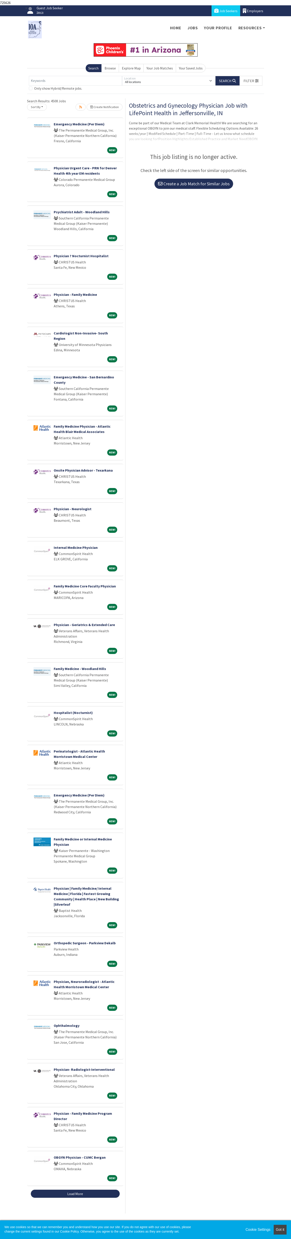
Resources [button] (250, 27)
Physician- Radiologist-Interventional (84, 1069)
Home (175, 27)
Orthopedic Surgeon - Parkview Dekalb (85, 943)
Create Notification (104, 107)
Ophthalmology (66, 1025)
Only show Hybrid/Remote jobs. (58, 88)
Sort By (36, 107)
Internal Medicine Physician (76, 547)
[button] (251, 81)
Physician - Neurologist (72, 509)
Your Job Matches (159, 68)
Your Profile (218, 27)
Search (93, 68)
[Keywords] (75, 81)
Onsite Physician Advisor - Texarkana (83, 470)
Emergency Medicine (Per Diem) (79, 124)
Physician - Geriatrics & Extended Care (84, 624)
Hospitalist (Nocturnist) (73, 712)
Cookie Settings (257, 1229)
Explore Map (131, 68)
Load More (75, 1194)
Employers (253, 11)
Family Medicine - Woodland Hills (80, 668)
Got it (280, 1229)
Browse (110, 68)
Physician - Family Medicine (75, 294)
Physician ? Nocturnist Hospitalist (81, 256)
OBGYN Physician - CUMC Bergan (80, 1157)
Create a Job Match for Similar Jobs (194, 183)
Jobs (193, 27)
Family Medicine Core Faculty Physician (85, 586)
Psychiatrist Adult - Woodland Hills (82, 212)
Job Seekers (226, 11)
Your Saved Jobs (191, 68)
